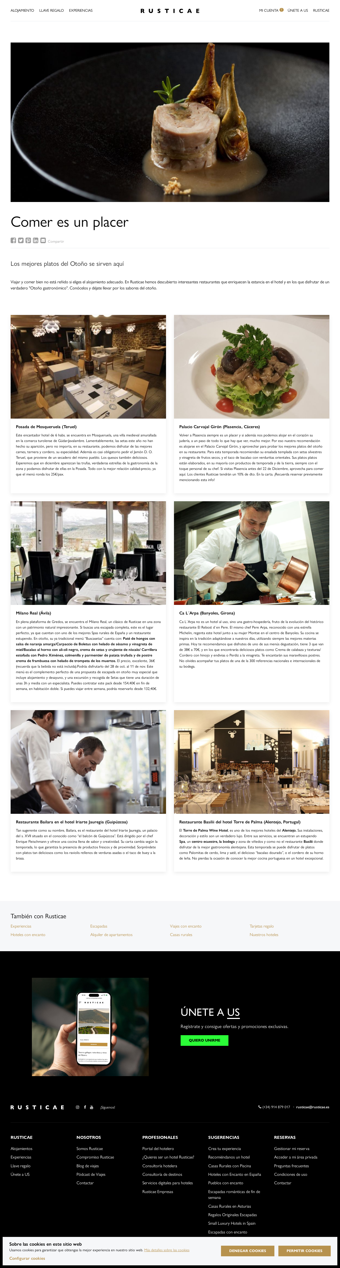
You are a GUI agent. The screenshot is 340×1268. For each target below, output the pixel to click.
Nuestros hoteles (264, 934)
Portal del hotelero (158, 1148)
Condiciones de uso (290, 1174)
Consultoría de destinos (162, 1174)
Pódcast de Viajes (90, 1174)
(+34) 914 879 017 (274, 1107)
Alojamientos (21, 1148)
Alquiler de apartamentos (111, 934)
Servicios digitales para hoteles (167, 1182)
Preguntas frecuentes (291, 1165)
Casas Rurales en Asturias (229, 1206)
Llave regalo (21, 1165)
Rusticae (321, 10)
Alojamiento (22, 10)
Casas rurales (181, 934)
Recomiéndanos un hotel (229, 1157)
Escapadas (98, 926)
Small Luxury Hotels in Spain (232, 1223)
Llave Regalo (51, 10)
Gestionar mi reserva (291, 1148)
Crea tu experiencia (224, 1148)
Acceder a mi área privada (295, 1157)
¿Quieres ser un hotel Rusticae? (168, 1157)
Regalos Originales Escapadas (232, 1214)
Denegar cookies (247, 1251)
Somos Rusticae (89, 1148)
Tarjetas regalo (262, 926)
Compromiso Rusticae (95, 1157)
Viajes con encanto (186, 926)
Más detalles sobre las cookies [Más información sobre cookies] (166, 1250)
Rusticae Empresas (157, 1191)
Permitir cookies (304, 1251)
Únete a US (298, 10)
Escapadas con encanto (227, 1232)
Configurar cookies (27, 1258)
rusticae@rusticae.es (312, 1107)
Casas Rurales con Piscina (229, 1165)
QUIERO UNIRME (204, 1040)
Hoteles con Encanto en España (234, 1174)
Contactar (85, 1182)
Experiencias (80, 10)
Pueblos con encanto (225, 1182)
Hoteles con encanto (28, 934)
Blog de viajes (87, 1165)
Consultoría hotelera (159, 1165)
